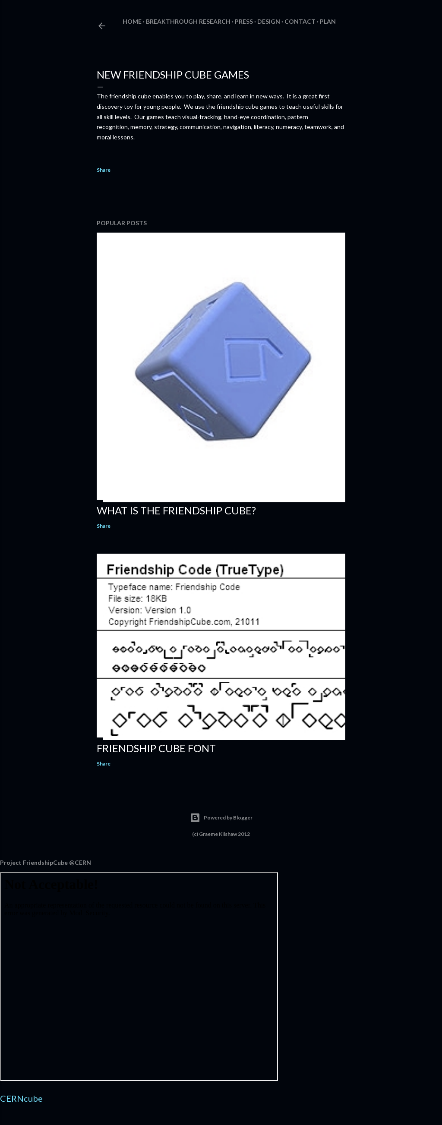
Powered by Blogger (221, 818)
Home (132, 21)
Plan (328, 21)
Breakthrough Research (188, 21)
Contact (300, 21)
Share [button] (103, 170)
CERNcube (21, 1098)
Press (244, 21)
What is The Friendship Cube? (176, 510)
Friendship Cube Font (156, 748)
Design (268, 21)
